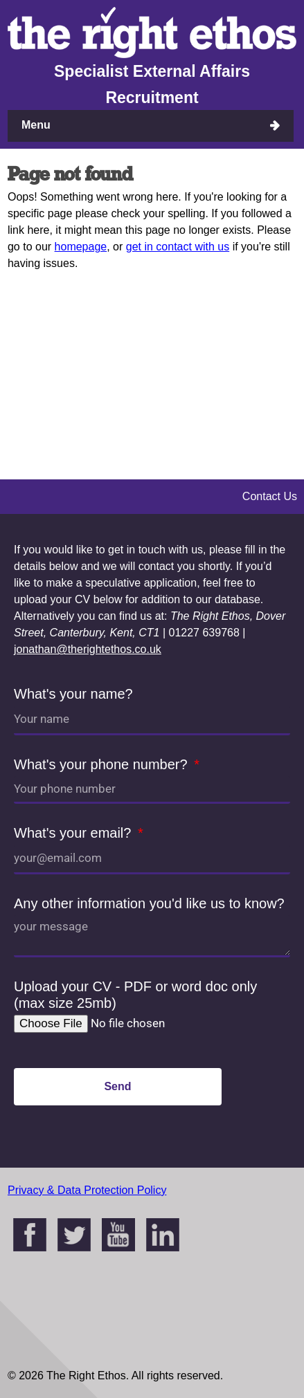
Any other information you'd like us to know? (149, 903)
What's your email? (74, 832)
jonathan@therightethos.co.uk (87, 649)
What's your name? (73, 693)
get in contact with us (177, 246)
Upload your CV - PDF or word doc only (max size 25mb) (135, 995)
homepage (81, 246)
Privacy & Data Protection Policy (87, 1190)
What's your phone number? (102, 764)
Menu (36, 125)
